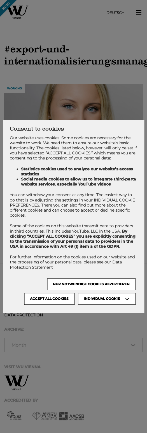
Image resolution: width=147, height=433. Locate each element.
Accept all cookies (49, 299)
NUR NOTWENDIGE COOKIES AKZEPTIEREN (91, 284)
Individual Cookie (102, 299)
